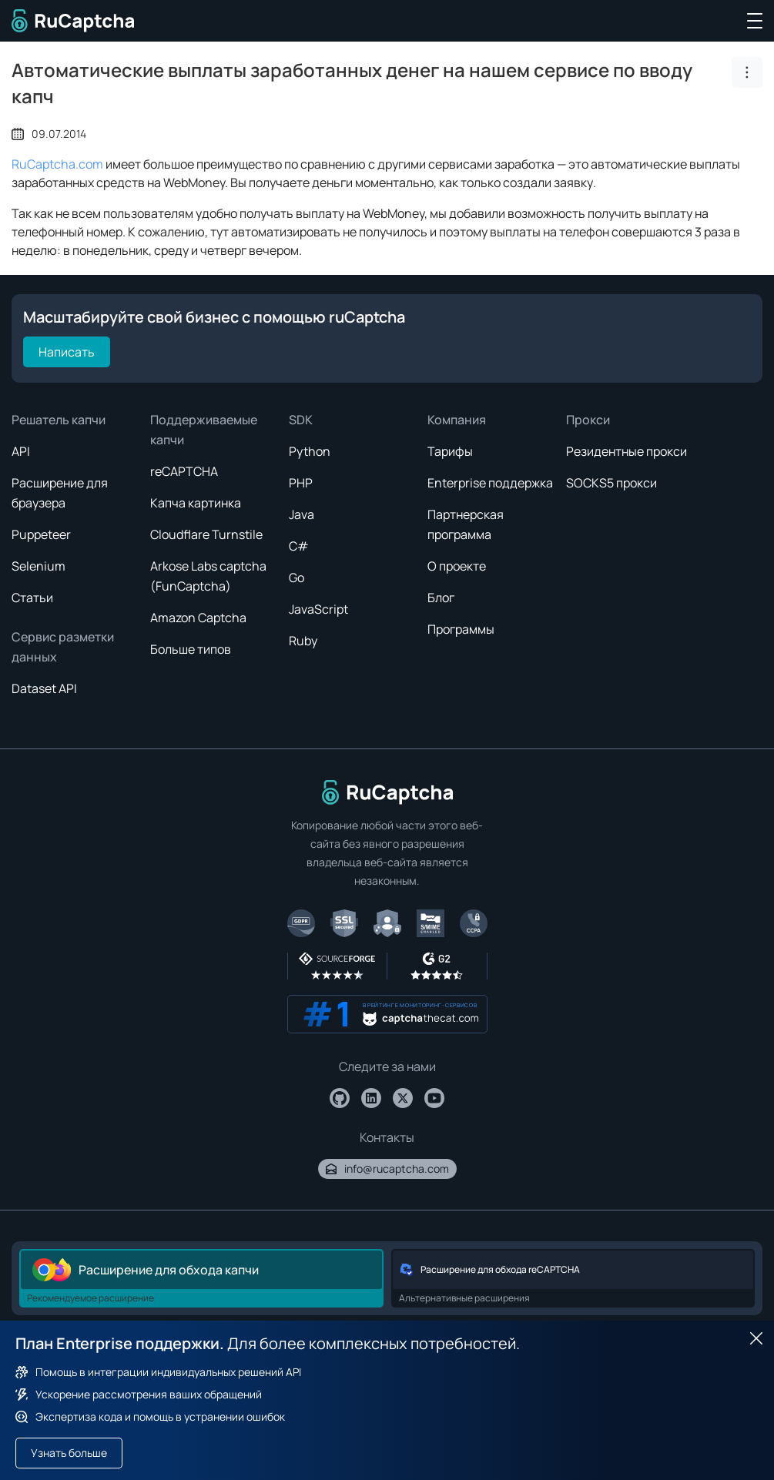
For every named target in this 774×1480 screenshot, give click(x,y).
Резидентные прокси (626, 451)
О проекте (456, 566)
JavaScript (318, 609)
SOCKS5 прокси (611, 482)
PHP (301, 482)
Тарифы (450, 451)
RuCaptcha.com (57, 164)
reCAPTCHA (184, 471)
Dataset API (44, 688)
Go (296, 577)
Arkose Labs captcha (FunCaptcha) (208, 576)
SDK (301, 419)
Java (301, 514)
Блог (440, 597)
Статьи (32, 597)
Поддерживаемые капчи (203, 429)
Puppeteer (41, 534)
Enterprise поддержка (490, 482)
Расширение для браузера (60, 492)
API (21, 451)
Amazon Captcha (198, 617)
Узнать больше (69, 1452)
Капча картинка (195, 502)
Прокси (588, 419)
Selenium (38, 566)
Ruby (303, 640)
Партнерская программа (465, 524)
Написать (67, 351)
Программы (460, 629)
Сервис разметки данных (63, 646)
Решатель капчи (59, 419)
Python (309, 451)
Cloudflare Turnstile (206, 534)
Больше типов (190, 649)
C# (299, 545)
